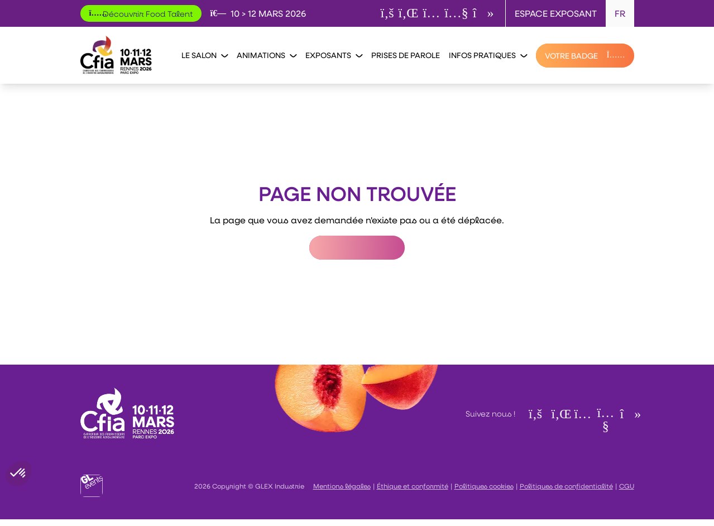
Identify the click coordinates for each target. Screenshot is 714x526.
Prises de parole (405, 55)
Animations (266, 55)
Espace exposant (556, 13)
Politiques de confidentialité (566, 485)
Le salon (204, 55)
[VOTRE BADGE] (585, 56)
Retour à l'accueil (357, 247)
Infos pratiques (488, 55)
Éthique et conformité (412, 485)
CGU (626, 485)
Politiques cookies (484, 485)
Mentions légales (342, 485)
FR (620, 13)
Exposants (333, 55)
